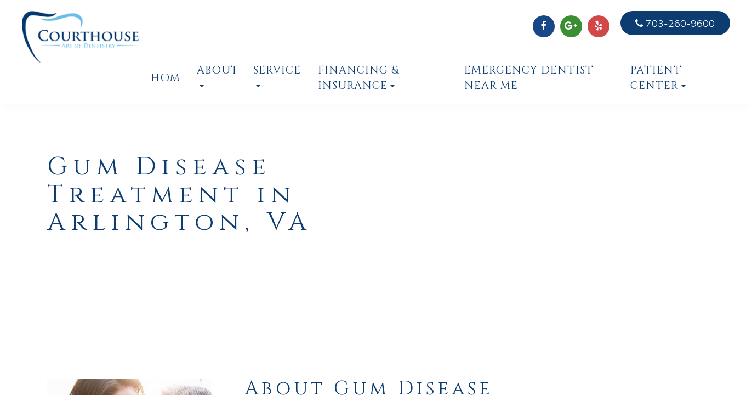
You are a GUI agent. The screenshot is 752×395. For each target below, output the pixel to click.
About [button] (216, 75)
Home (165, 78)
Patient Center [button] (658, 78)
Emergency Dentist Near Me (529, 78)
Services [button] (277, 75)
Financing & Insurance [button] (358, 78)
